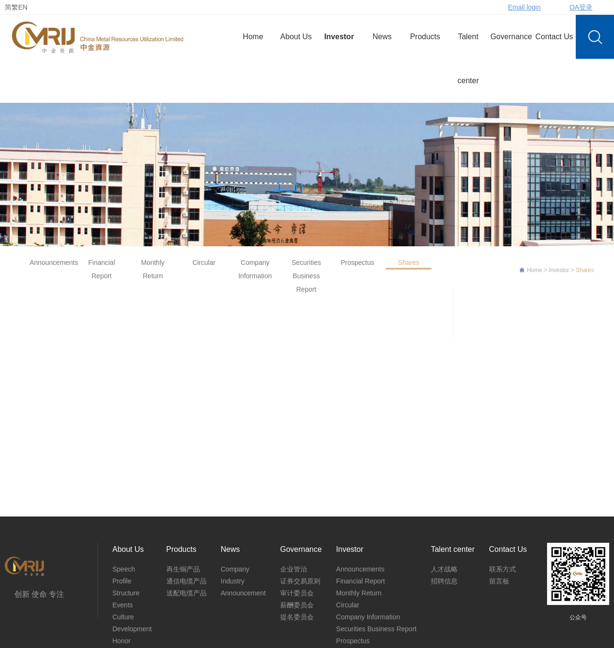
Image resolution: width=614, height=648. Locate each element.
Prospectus (357, 267)
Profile (122, 581)
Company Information (255, 274)
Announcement (243, 593)
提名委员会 (297, 617)
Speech (123, 569)
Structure (126, 593)
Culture (123, 617)
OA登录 (581, 7)
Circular (203, 267)
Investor (339, 37)
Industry (233, 581)
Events (122, 605)
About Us (296, 37)
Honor (121, 641)
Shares (408, 267)
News (382, 37)
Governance (511, 37)
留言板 (499, 581)
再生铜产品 (183, 569)
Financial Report (101, 274)
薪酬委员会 (297, 605)
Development (132, 629)
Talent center (468, 59)
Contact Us (554, 37)
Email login (524, 7)
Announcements (50, 267)
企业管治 (293, 569)
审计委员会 (297, 593)
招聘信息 (444, 581)
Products (425, 37)
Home (253, 37)
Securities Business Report (306, 281)
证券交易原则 (300, 581)
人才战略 (444, 569)
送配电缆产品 (186, 593)
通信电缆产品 (186, 581)
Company (235, 569)
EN (22, 7)
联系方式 (502, 569)
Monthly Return (152, 274)
